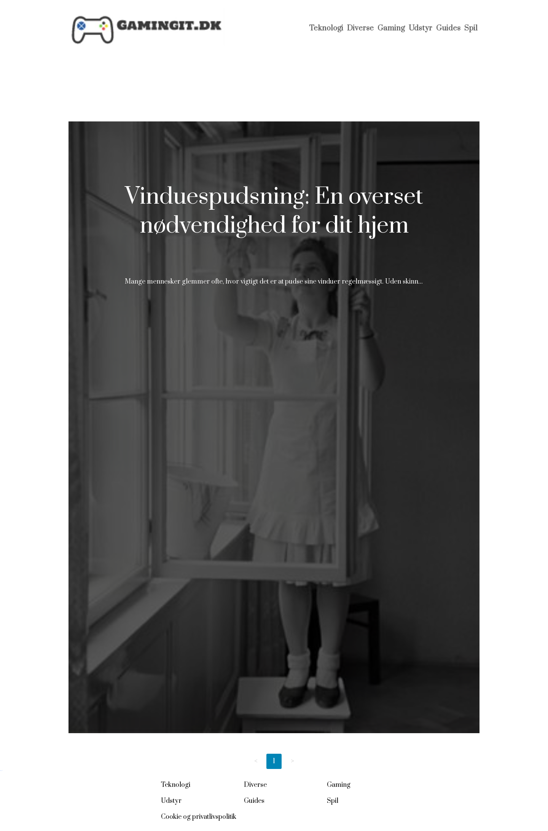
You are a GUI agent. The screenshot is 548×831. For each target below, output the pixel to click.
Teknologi (326, 28)
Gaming (391, 28)
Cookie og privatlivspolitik (198, 817)
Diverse (360, 28)
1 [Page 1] (274, 761)
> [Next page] (292, 761)
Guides (448, 28)
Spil (471, 28)
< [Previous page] (256, 761)
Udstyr (420, 28)
